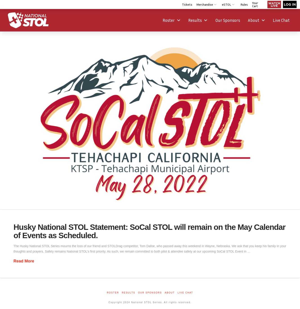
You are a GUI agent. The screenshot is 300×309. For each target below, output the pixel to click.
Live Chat (185, 292)
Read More (23, 261)
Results (128, 292)
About (170, 292)
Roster (113, 292)
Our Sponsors (150, 292)
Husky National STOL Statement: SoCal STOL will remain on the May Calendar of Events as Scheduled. (149, 231)
